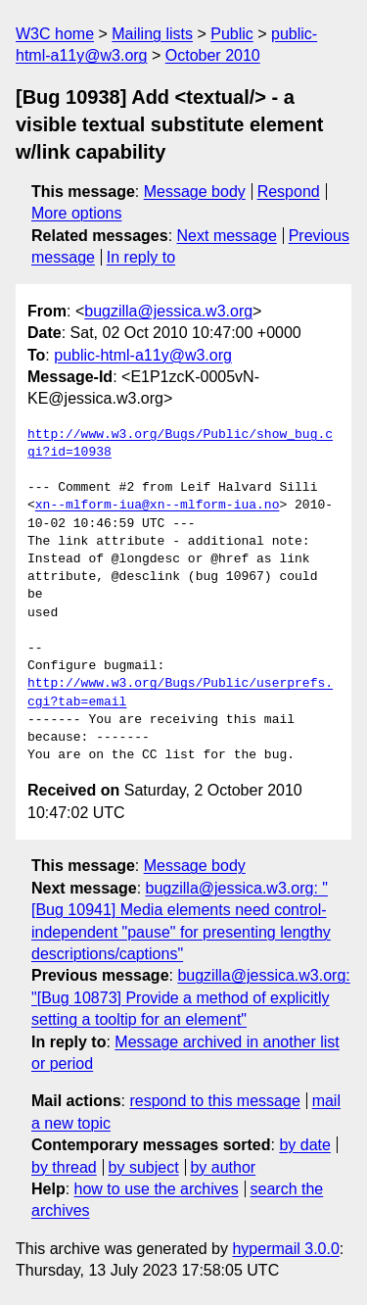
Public (231, 33)
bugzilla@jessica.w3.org (168, 311)
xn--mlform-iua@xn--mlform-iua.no (157, 505)
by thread (64, 1167)
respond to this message (214, 1100)
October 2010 (212, 55)
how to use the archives (156, 1189)
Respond (288, 191)
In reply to (141, 257)
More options (76, 213)
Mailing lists (152, 33)
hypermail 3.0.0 (285, 1248)
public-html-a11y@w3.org (143, 355)
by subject (144, 1167)
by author (222, 1167)
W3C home (55, 33)
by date (304, 1144)
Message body (195, 191)
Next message (227, 235)
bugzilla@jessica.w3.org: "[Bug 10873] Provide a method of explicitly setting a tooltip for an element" (190, 997)
